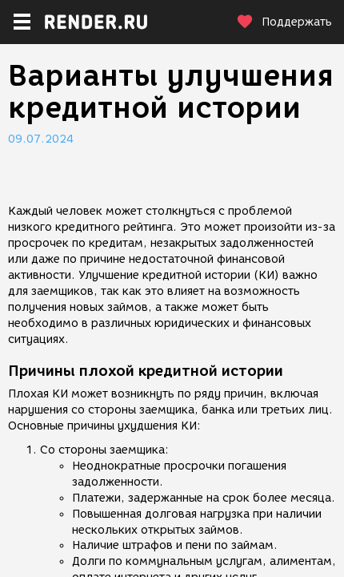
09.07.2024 (41, 139)
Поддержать (284, 22)
